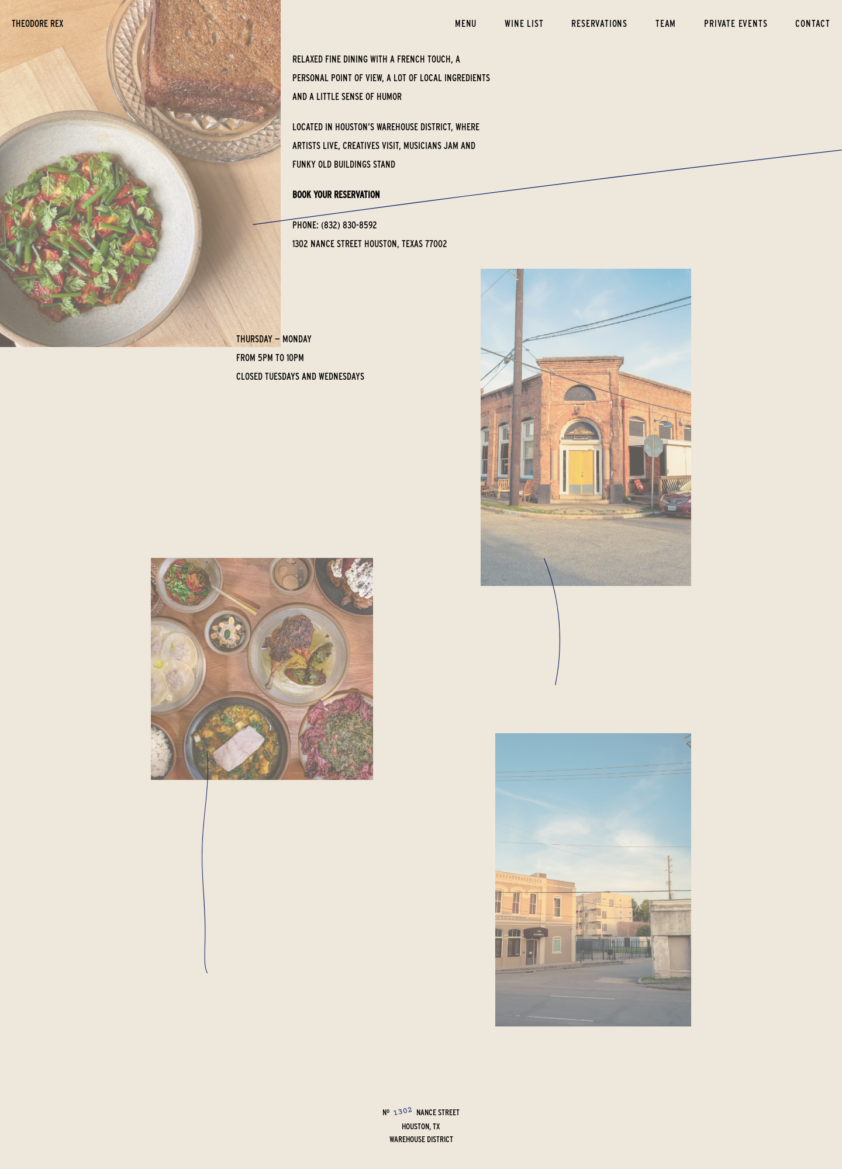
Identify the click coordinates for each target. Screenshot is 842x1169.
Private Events (735, 23)
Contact (812, 23)
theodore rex (37, 23)
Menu (466, 23)
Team (665, 23)
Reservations (599, 23)
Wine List (524, 23)
